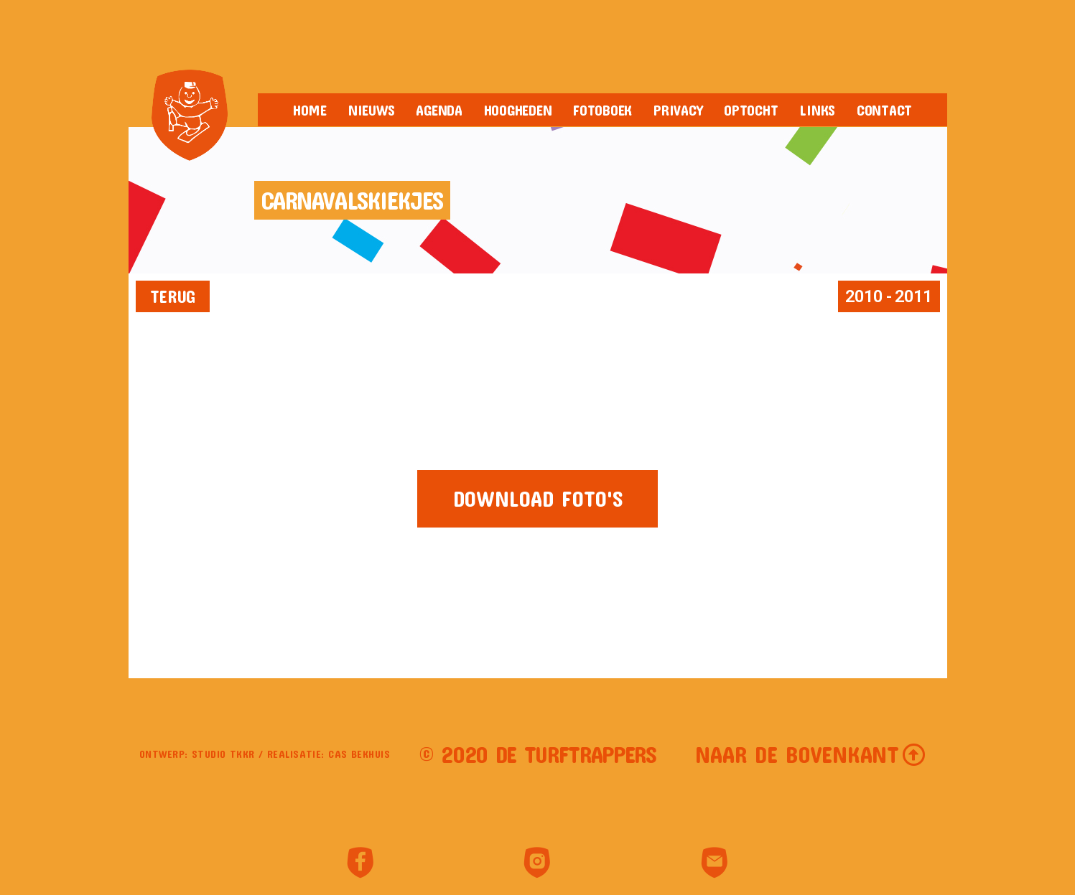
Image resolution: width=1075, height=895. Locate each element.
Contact (884, 109)
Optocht (751, 109)
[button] (173, 296)
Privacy (677, 109)
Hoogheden (518, 109)
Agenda (439, 109)
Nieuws (371, 109)
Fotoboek (602, 109)
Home (310, 109)
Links (817, 109)
